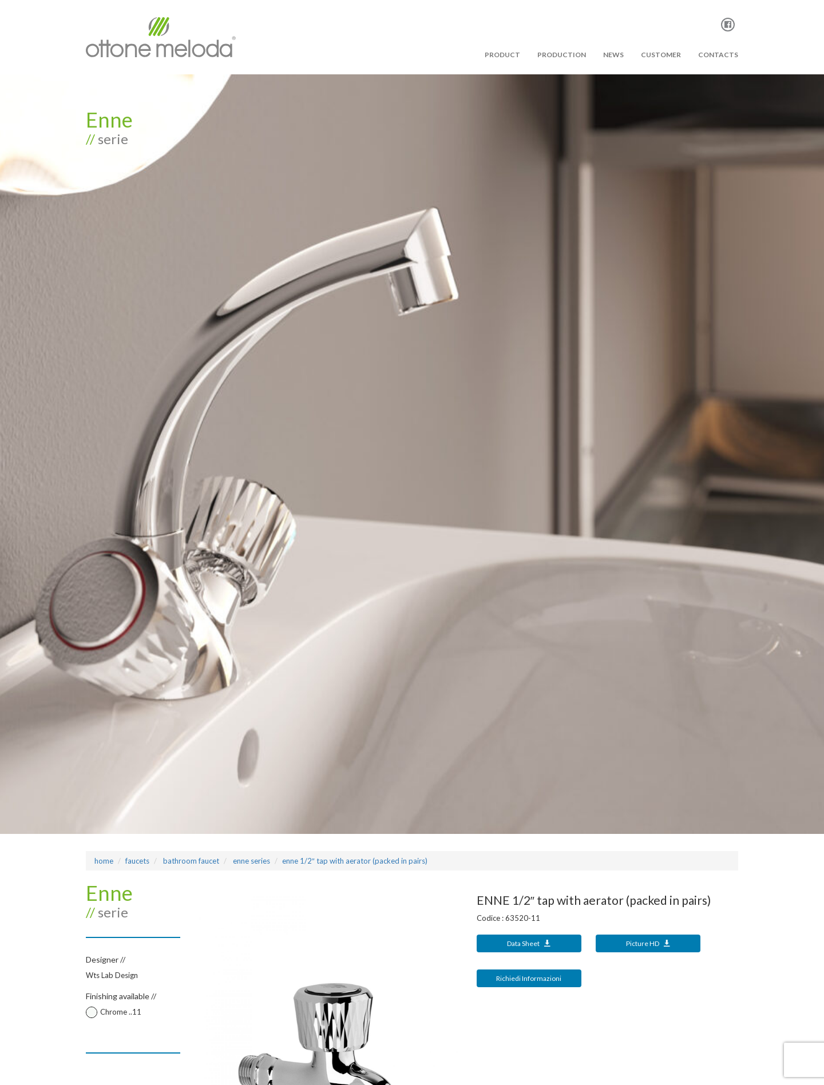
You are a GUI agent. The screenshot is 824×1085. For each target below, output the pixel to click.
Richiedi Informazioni (528, 978)
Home (103, 860)
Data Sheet (528, 943)
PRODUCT (502, 54)
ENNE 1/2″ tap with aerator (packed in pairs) (354, 860)
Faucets (137, 860)
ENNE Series (250, 860)
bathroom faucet (190, 860)
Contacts (718, 54)
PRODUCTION (561, 54)
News (613, 54)
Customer (661, 54)
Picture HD (648, 943)
